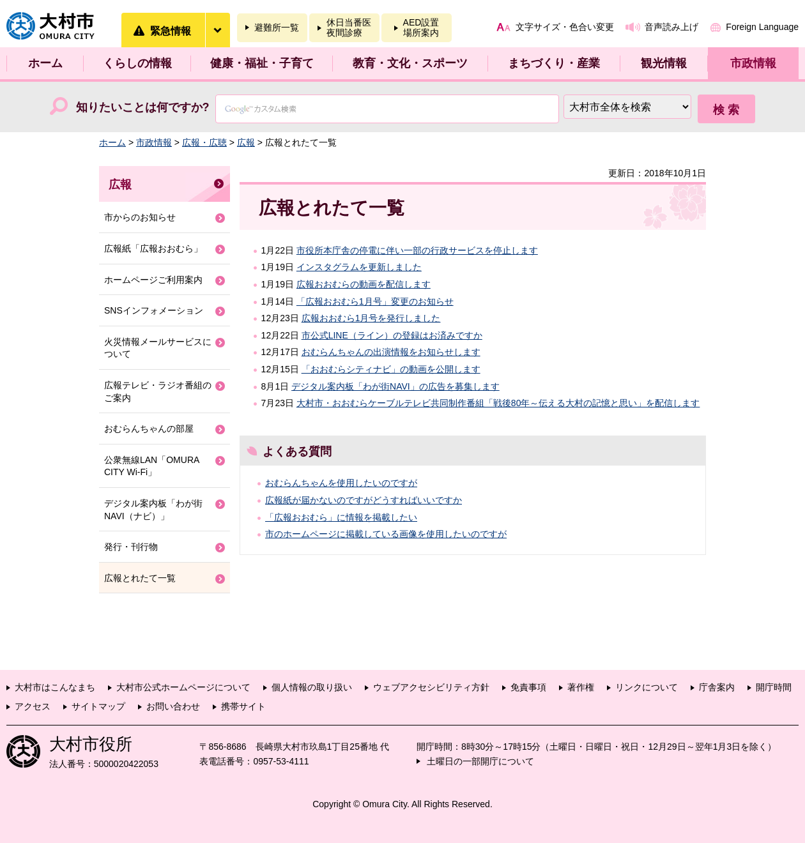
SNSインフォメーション (153, 310)
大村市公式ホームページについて (183, 687)
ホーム (45, 63)
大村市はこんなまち (55, 687)
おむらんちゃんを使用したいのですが (341, 483)
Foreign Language (762, 27)
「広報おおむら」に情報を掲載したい (341, 517)
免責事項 (528, 687)
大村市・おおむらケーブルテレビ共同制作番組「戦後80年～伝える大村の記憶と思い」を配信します (498, 403)
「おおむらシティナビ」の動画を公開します (391, 369)
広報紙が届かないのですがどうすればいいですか (363, 500)
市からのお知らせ (140, 217)
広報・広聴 (204, 142)
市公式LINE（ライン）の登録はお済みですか (392, 335)
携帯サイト (243, 706)
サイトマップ (98, 706)
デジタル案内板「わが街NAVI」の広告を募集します (395, 386)
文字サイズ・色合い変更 (565, 27)
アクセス (32, 706)
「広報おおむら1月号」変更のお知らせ (375, 301)
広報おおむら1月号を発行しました (371, 318)
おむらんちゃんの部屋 (149, 428)
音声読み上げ (671, 27)
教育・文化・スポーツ (410, 63)
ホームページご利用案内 (153, 280)
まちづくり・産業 (554, 63)
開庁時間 (774, 687)
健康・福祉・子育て (262, 63)
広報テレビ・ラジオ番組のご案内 (157, 391)
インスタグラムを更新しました (359, 267)
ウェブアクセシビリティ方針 (431, 687)
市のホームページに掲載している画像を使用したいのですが (386, 534)
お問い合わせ (173, 706)
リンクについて (646, 687)
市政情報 (753, 63)
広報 (246, 142)
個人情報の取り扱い (312, 687)
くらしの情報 (137, 63)
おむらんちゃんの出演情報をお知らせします (391, 352)
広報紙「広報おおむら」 (153, 248)
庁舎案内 (717, 687)
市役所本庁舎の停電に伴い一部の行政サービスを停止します (417, 250)
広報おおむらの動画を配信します (363, 284)
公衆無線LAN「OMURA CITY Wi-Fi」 (151, 466)
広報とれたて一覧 (140, 578)
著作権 (580, 687)
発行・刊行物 (131, 547)
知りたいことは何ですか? (143, 107)
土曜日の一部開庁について (480, 761)
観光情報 (664, 63)
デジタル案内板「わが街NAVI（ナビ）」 (153, 509)
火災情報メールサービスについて (157, 348)
